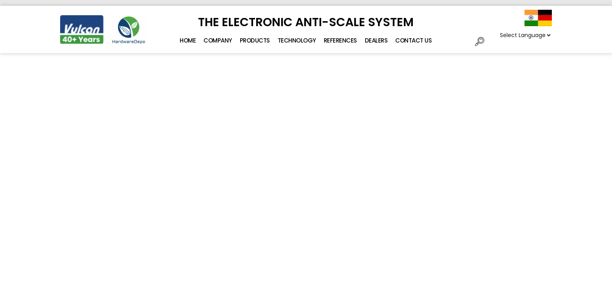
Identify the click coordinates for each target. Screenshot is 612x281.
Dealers (376, 40)
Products (255, 40)
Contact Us (413, 40)
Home (188, 40)
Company (217, 40)
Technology (297, 40)
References (340, 40)
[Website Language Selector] (525, 35)
